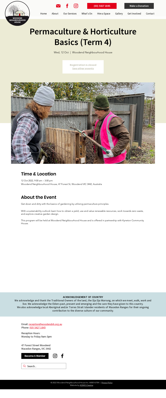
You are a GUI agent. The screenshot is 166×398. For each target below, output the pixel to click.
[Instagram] (55, 356)
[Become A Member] (35, 356)
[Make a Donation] (139, 6)
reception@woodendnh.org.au (45, 324)
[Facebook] (62, 356)
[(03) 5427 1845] (102, 6)
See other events (83, 68)
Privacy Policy (106, 382)
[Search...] (43, 366)
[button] (70, 14)
